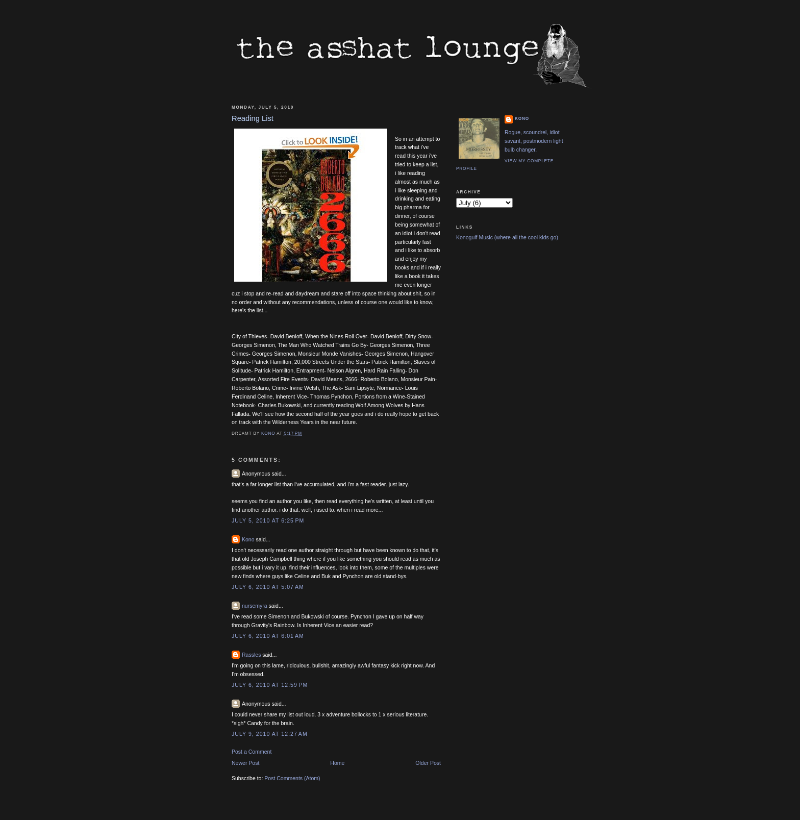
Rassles (251, 655)
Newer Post (245, 763)
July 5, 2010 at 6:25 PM (268, 520)
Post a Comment (251, 752)
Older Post (428, 763)
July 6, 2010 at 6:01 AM (268, 636)
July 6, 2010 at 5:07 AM (268, 587)
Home (337, 763)
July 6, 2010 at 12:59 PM (270, 685)
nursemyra (254, 606)
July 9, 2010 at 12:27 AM (270, 734)
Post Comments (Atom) (292, 778)
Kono (248, 539)
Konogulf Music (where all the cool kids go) (507, 237)
